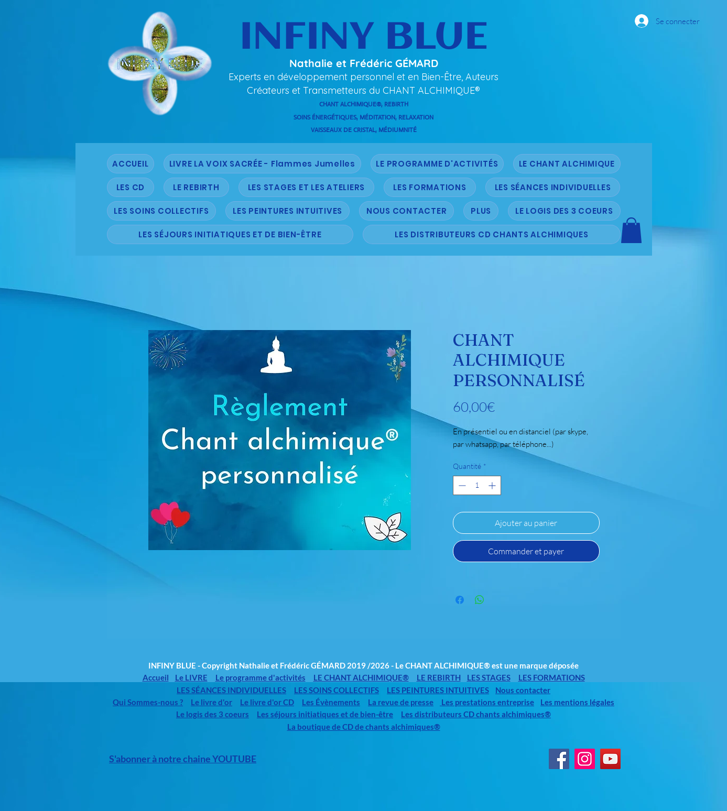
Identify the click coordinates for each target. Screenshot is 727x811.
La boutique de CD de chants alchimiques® (363, 726)
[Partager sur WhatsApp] (479, 600)
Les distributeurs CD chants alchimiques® (476, 714)
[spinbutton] (477, 485)
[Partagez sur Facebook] (459, 600)
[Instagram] (584, 759)
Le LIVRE (191, 677)
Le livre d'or (211, 702)
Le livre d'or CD (267, 702)
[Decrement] (461, 485)
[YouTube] (610, 759)
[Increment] (493, 485)
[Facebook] (559, 759)
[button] (631, 230)
